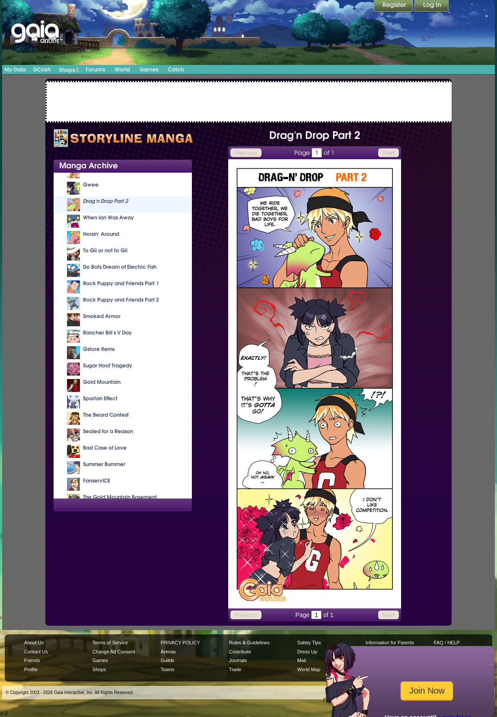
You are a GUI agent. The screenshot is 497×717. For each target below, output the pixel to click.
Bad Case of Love (105, 447)
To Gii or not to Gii (105, 250)
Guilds (167, 660)
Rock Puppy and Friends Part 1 (121, 283)
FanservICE (96, 480)
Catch (176, 69)
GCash (42, 69)
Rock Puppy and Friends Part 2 (121, 299)
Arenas (168, 651)
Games (149, 69)
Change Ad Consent (113, 651)
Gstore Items (99, 349)
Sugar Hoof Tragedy (107, 365)
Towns (167, 669)
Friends (32, 660)
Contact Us (36, 651)
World (122, 69)
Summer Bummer (104, 464)
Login (431, 6)
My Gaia (14, 69)
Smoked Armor (102, 316)
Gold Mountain (102, 382)
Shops (69, 69)
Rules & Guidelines (249, 642)
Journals (238, 660)
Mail (301, 660)
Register (394, 6)
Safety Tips (309, 642)
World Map (308, 669)
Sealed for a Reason (108, 431)
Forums (95, 69)
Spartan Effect (100, 398)
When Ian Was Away (108, 217)
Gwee (91, 184)
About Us (34, 642)
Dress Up (307, 651)
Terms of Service (110, 642)
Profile (31, 669)
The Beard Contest (106, 415)
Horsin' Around (101, 234)
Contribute (240, 651)
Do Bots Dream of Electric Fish (119, 267)
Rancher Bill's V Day (107, 332)
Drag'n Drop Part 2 (105, 201)
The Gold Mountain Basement (120, 497)
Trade (235, 669)
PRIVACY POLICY (180, 642)
